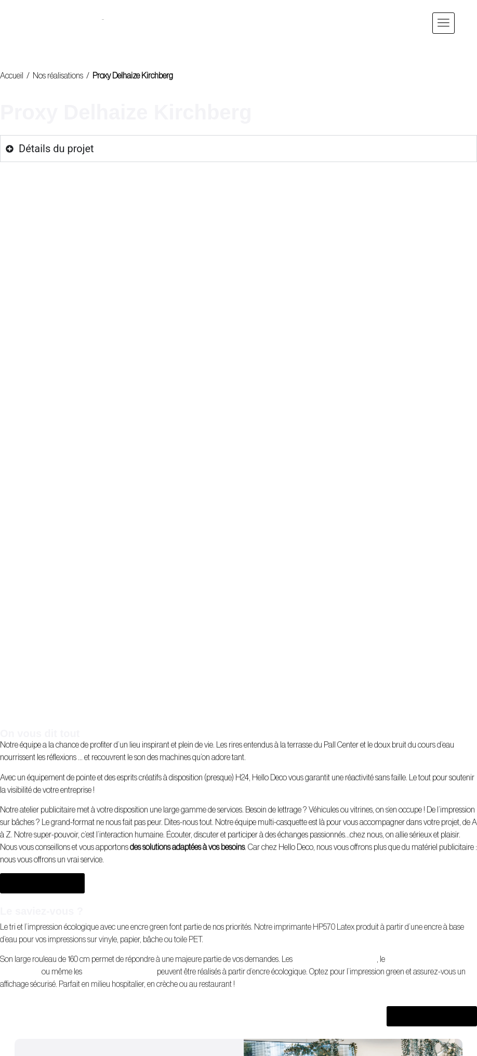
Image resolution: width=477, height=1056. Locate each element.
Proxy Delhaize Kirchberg (132, 76)
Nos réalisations (58, 76)
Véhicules (324, 640)
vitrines (361, 640)
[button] (443, 23)
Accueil (11, 76)
